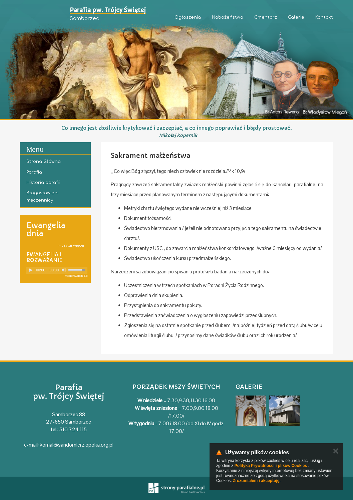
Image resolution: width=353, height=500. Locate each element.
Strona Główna (43, 161)
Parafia (34, 172)
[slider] (77, 269)
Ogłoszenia (187, 17)
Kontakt (324, 17)
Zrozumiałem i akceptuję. (257, 480)
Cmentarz (265, 17)
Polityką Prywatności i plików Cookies (271, 465)
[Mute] (64, 270)
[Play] (30, 270)
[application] (56, 270)
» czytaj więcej (71, 245)
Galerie (296, 17)
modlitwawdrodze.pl (76, 275)
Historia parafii (43, 182)
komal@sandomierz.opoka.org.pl (76, 444)
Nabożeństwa (227, 17)
